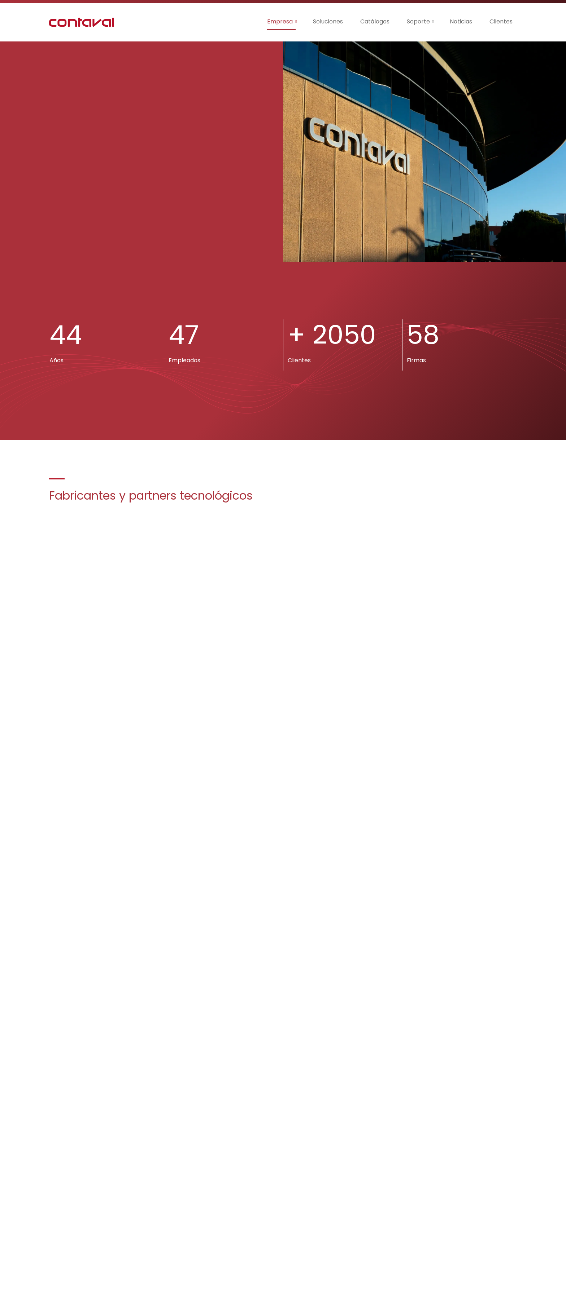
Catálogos (374, 21)
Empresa (280, 21)
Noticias (461, 21)
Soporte (418, 21)
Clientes (501, 21)
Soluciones (328, 21)
